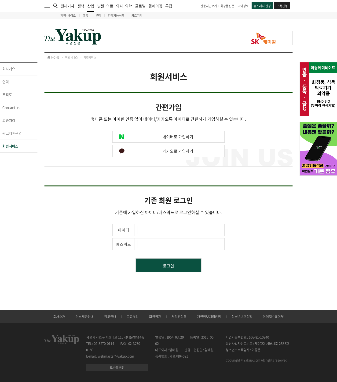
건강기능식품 (116, 15)
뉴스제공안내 (85, 316)
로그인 (168, 266)
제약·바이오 (68, 15)
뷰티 (98, 15)
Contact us (10, 107)
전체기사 (67, 6)
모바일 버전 (117, 367)
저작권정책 (179, 316)
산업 (90, 7)
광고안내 (110, 316)
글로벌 (140, 6)
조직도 (7, 94)
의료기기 (136, 15)
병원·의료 (105, 6)
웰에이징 (155, 6)
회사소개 (59, 316)
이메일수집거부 (273, 316)
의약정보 (243, 6)
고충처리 (8, 120)
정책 (80, 6)
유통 (85, 15)
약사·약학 (124, 6)
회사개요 (8, 68)
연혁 (5, 81)
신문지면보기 (208, 6)
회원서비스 (71, 57)
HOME (53, 57)
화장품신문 (227, 6)
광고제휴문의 (12, 133)
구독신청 (282, 6)
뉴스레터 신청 (262, 6)
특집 (168, 6)
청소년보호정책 (241, 316)
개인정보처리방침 (209, 316)
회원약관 (155, 316)
